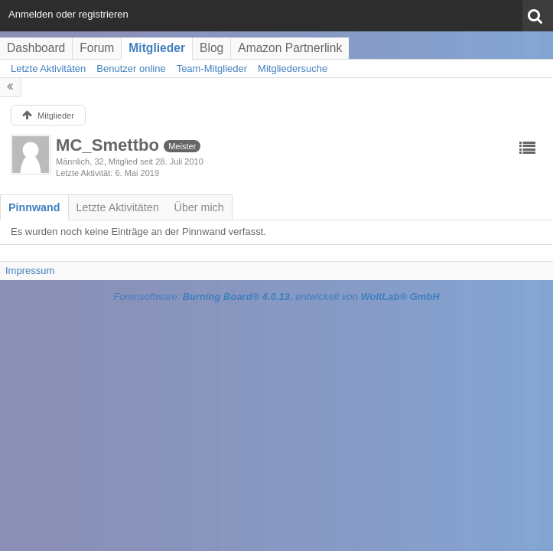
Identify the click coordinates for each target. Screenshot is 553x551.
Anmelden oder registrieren (68, 14)
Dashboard (36, 47)
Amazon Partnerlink (290, 47)
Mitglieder (156, 47)
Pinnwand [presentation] (34, 207)
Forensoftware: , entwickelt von (276, 296)
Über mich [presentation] (199, 207)
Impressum (29, 270)
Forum (97, 47)
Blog (211, 47)
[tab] (34, 207)
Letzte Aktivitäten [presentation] (117, 207)
